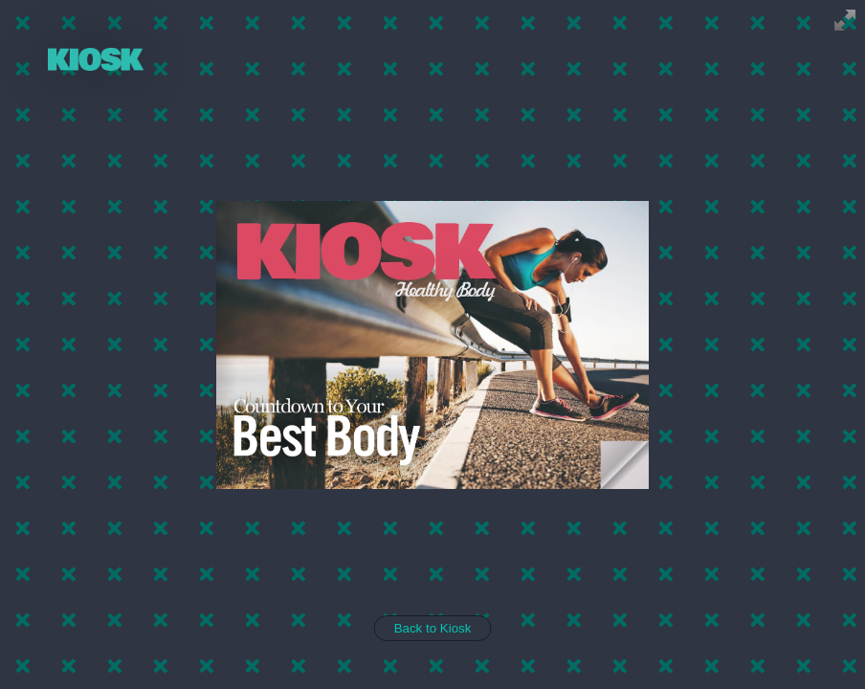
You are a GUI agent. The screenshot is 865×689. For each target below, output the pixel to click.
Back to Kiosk (433, 628)
